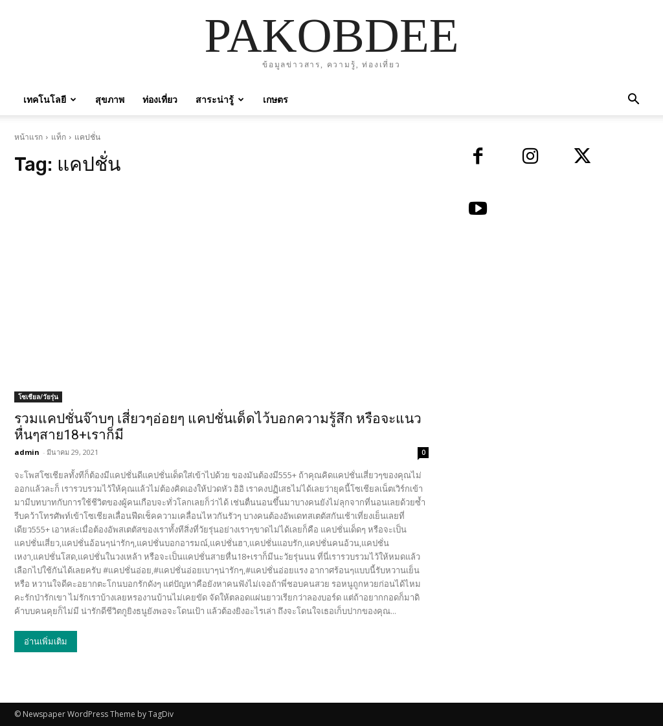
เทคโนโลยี (49, 99)
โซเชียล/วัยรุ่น (38, 396)
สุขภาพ (109, 99)
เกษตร (275, 99)
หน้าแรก (28, 136)
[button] (633, 100)
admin (26, 452)
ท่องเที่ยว (159, 99)
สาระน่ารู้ (220, 99)
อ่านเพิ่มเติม (45, 641)
